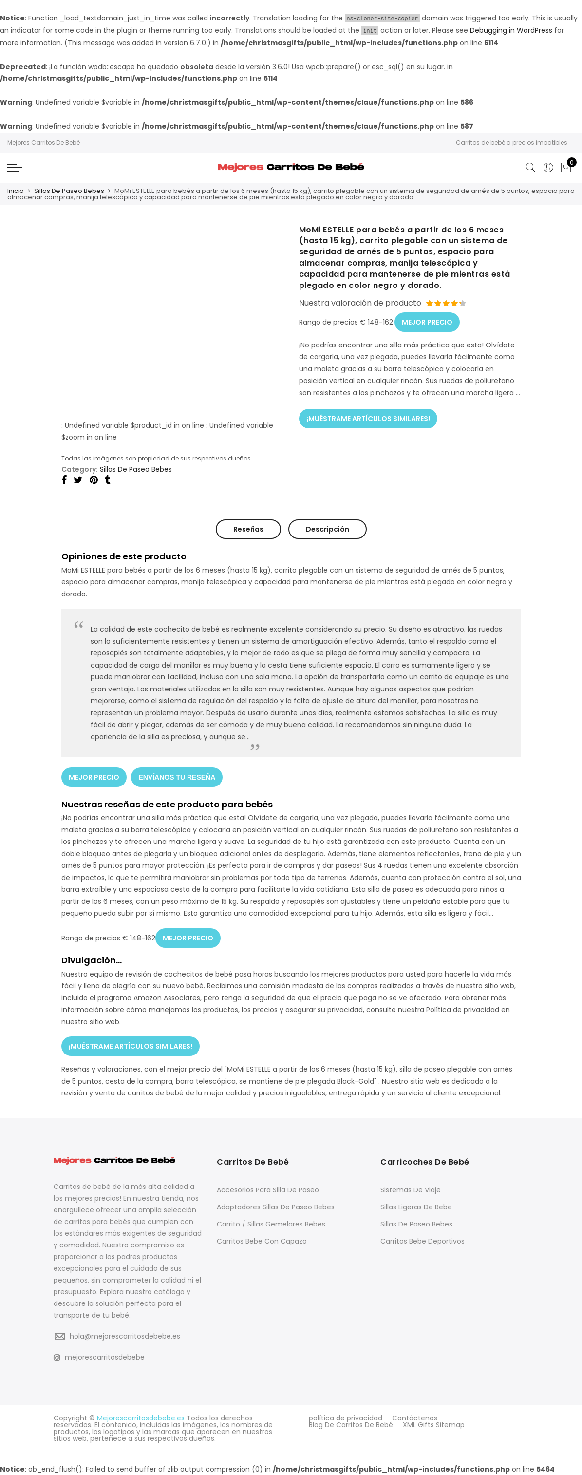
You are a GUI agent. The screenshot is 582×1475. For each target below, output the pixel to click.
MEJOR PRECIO (427, 322)
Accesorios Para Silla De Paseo (268, 1189)
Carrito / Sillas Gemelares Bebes (271, 1223)
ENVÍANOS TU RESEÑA (177, 777)
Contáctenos (414, 1417)
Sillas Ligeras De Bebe (416, 1206)
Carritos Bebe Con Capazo (262, 1240)
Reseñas (248, 529)
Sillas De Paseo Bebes (69, 190)
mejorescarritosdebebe (99, 1356)
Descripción (327, 529)
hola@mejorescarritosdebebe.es (125, 1336)
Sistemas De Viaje (410, 1189)
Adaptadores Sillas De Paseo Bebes (276, 1206)
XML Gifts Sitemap (434, 1424)
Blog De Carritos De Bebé (351, 1424)
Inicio (15, 190)
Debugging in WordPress (511, 30)
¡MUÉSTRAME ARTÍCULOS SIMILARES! (368, 418)
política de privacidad (345, 1417)
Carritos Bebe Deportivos (422, 1240)
